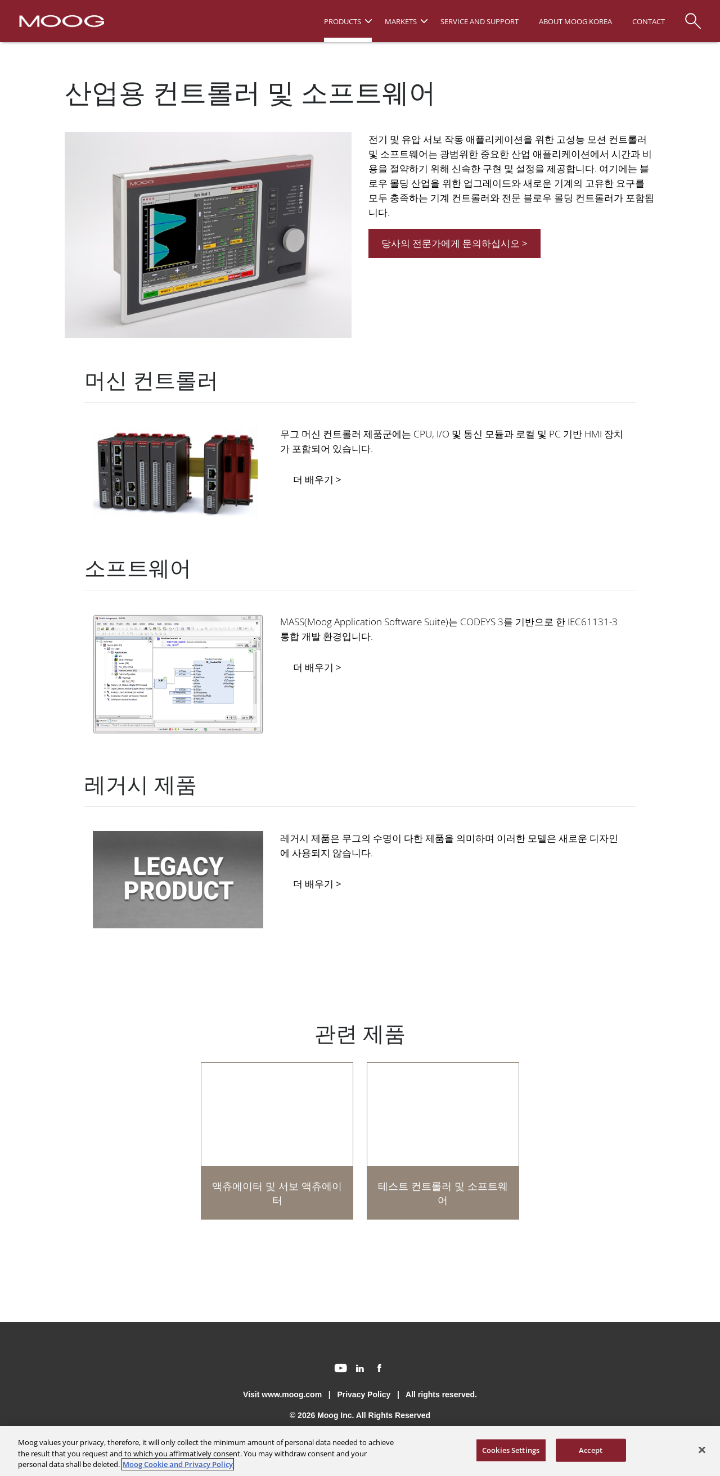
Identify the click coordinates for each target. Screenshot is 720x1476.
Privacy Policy (363, 1394)
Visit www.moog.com (282, 1394)
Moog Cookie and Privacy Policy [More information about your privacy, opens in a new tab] (178, 1464)
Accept (590, 1450)
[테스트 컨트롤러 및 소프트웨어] (443, 1141)
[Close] (702, 1449)
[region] (360, 1451)
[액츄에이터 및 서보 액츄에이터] (277, 1141)
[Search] (693, 15)
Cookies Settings (510, 1450)
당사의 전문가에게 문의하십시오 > (454, 243)
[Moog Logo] (60, 20)
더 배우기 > (317, 479)
